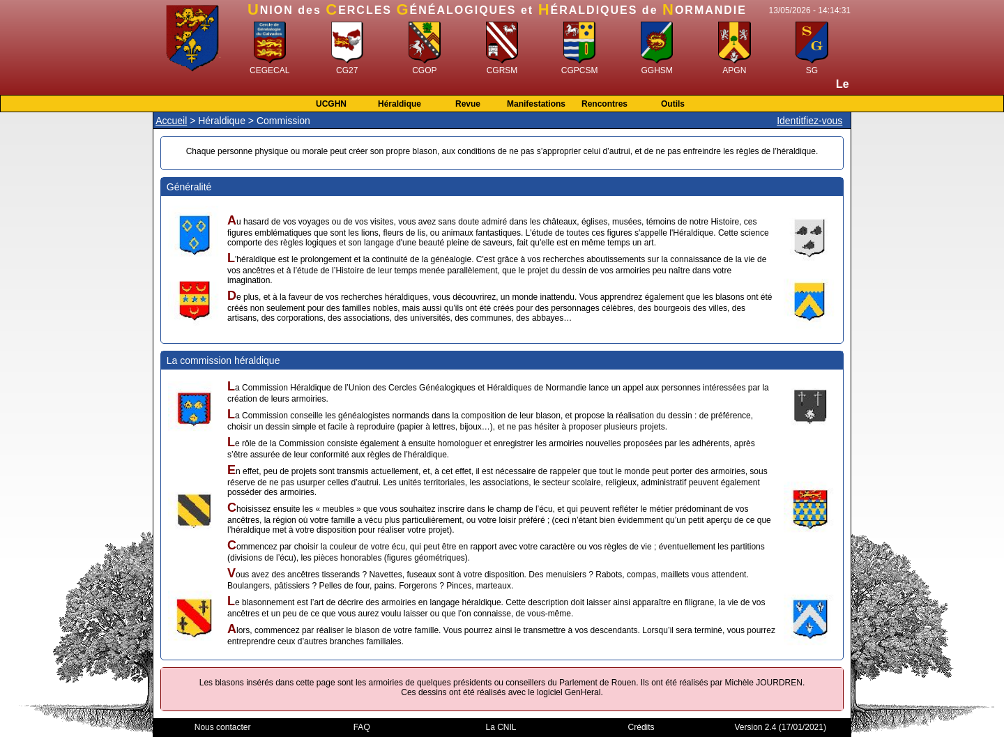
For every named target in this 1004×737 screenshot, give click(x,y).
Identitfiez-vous (809, 120)
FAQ (361, 727)
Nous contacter (223, 727)
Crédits (641, 727)
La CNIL (501, 727)
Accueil (171, 120)
